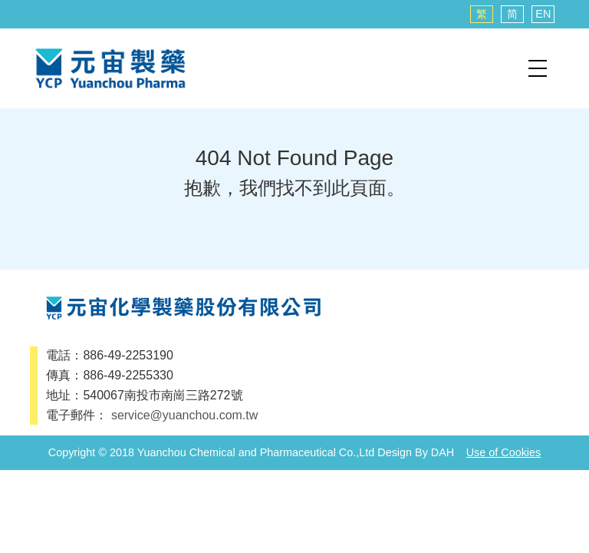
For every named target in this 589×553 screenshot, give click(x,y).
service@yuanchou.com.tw (184, 415)
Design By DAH (415, 452)
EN (543, 14)
